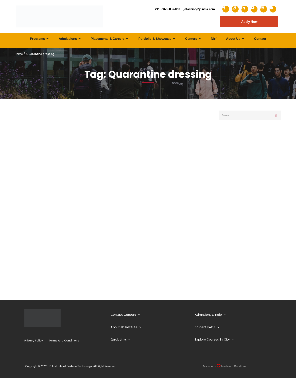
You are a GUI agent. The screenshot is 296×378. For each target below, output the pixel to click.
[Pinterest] (39, 332)
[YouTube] (33, 332)
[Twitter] (36, 332)
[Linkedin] (30, 332)
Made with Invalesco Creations (224, 366)
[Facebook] (24, 332)
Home (19, 54)
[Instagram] (27, 332)
